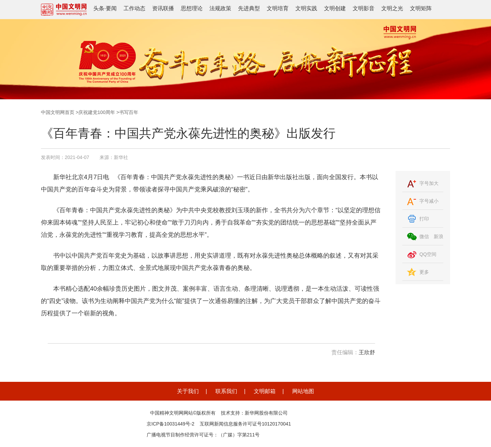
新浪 (438, 236)
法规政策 (220, 8)
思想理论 (192, 8)
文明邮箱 (265, 391)
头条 (98, 8)
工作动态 (134, 8)
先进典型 (249, 8)
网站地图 (303, 391)
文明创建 (335, 8)
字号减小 (428, 201)
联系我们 (226, 391)
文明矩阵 (421, 8)
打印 (424, 218)
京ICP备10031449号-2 (170, 424)
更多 (424, 272)
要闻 (111, 8)
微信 (424, 236)
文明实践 (306, 8)
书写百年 (128, 112)
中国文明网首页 (57, 112)
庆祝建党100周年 (96, 112)
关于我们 (188, 391)
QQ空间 (427, 254)
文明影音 (363, 8)
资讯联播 (163, 8)
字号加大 (428, 183)
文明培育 (277, 8)
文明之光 (392, 8)
